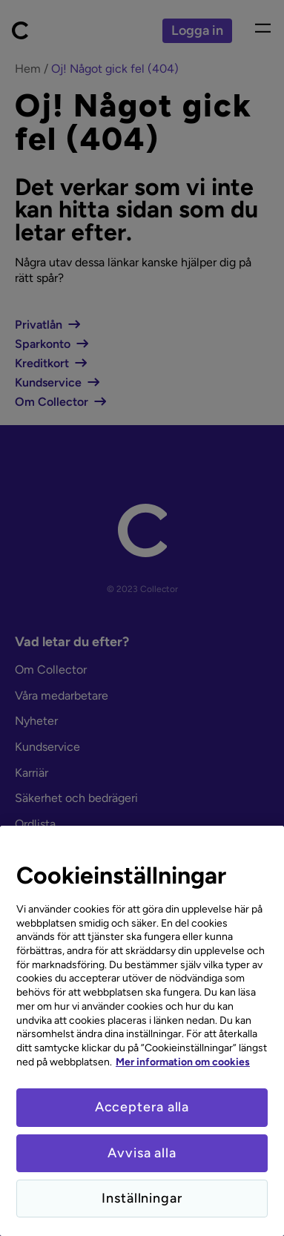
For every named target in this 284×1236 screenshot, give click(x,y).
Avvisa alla (142, 1153)
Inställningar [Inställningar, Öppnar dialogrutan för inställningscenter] (142, 1198)
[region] (142, 1031)
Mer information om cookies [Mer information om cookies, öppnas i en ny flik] (183, 1061)
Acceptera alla (142, 1107)
